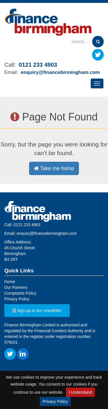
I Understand (80, 392)
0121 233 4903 (38, 65)
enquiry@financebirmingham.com (60, 72)
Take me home (54, 168)
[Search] (71, 41)
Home (9, 281)
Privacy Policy (55, 401)
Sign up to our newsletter (37, 310)
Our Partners (15, 287)
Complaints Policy (20, 293)
